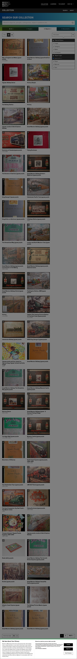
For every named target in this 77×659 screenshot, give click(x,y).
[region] (38, 649)
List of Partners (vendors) (40, 648)
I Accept (68, 644)
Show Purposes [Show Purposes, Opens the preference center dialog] (68, 653)
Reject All (68, 648)
